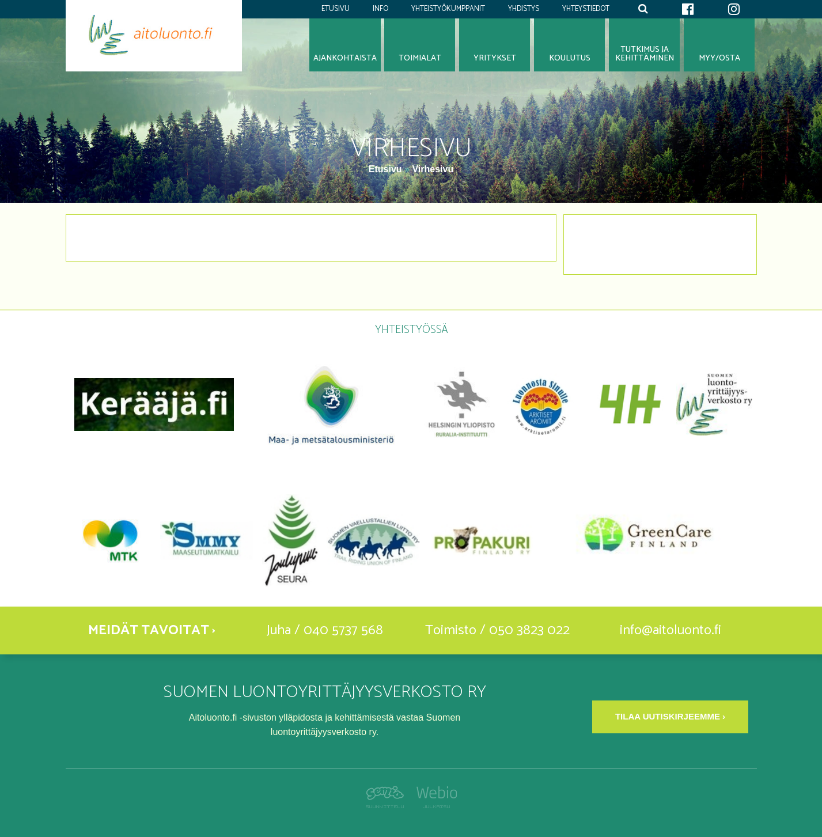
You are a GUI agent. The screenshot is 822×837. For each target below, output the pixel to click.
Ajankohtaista (345, 58)
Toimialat (420, 58)
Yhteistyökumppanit (448, 9)
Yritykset (494, 58)
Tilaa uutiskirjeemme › (670, 716)
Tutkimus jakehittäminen (644, 54)
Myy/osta (719, 58)
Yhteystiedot (585, 9)
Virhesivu (432, 169)
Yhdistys (523, 9)
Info (380, 9)
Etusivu (335, 9)
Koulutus (569, 58)
